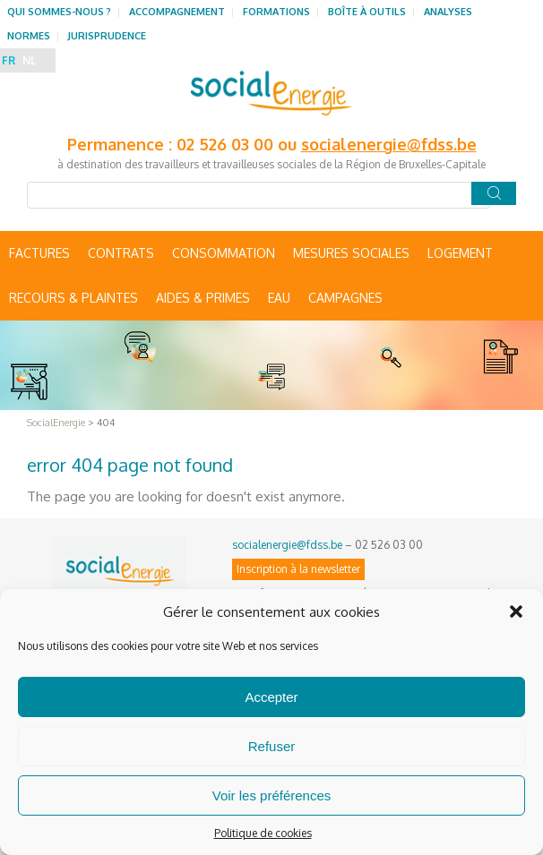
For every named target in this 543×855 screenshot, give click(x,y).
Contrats (121, 253)
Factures (39, 253)
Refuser (272, 746)
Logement (460, 253)
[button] (516, 611)
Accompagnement (177, 11)
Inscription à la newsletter (298, 569)
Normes (28, 36)
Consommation (223, 253)
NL (29, 60)
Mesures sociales (351, 253)
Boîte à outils (367, 11)
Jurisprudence (107, 36)
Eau (279, 297)
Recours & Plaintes (73, 297)
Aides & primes (203, 297)
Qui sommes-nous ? (59, 11)
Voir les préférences (272, 795)
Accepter (271, 697)
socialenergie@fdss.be (389, 144)
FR (8, 60)
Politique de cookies (263, 833)
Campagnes (345, 297)
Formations (276, 11)
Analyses (448, 11)
